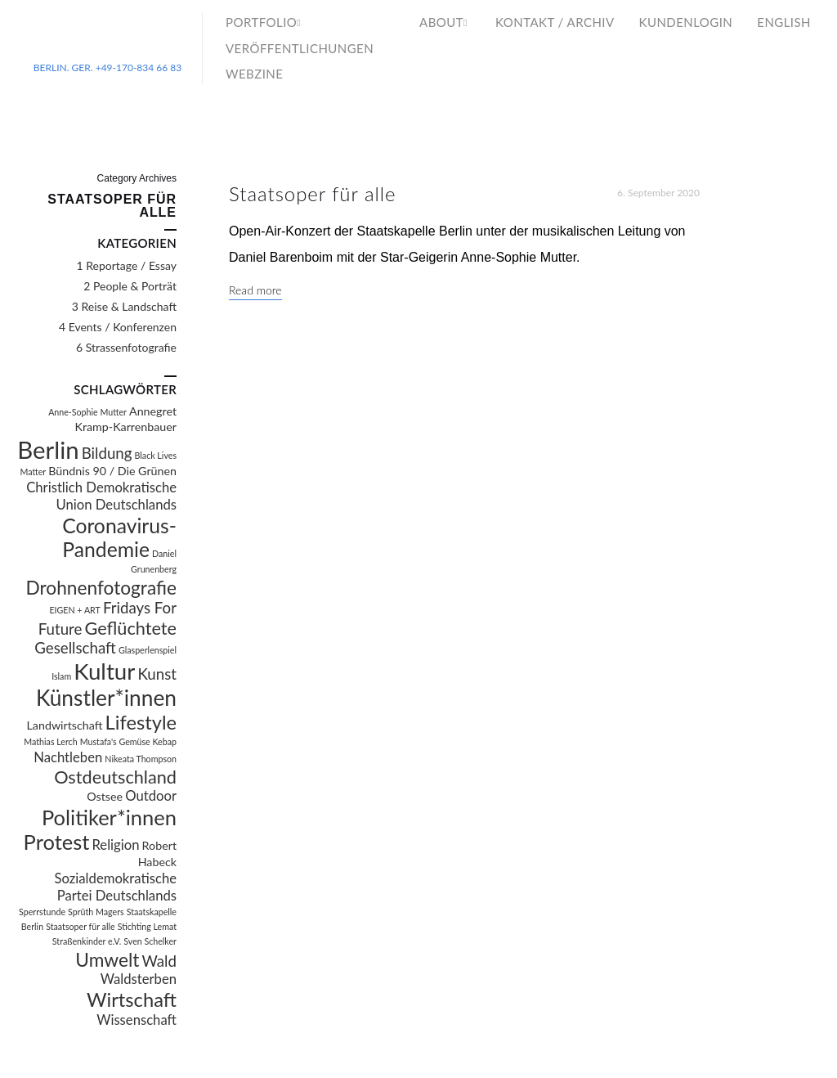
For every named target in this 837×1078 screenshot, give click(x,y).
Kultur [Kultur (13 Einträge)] (104, 671)
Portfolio (261, 22)
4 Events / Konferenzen (118, 327)
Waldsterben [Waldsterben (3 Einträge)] (139, 979)
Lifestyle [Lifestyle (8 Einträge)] (141, 722)
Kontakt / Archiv (555, 22)
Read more (255, 290)
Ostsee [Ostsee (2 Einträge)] (105, 796)
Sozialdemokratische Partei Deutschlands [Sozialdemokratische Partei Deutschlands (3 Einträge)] (116, 887)
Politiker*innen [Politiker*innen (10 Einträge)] (109, 817)
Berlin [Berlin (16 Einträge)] (47, 449)
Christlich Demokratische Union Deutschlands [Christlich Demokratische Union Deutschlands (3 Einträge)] (101, 496)
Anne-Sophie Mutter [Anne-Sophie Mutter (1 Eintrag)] (87, 411)
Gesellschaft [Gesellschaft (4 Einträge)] (75, 648)
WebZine (254, 73)
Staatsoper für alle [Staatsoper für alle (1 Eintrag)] (80, 926)
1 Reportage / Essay (127, 265)
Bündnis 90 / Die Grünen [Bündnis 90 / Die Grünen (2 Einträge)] (112, 471)
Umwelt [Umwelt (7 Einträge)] (107, 960)
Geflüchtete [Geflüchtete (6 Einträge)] (130, 628)
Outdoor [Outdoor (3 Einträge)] (151, 796)
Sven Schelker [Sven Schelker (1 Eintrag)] (150, 941)
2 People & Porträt (130, 286)
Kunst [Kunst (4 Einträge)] (157, 674)
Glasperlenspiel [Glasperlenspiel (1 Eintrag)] (148, 650)
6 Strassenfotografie (126, 347)
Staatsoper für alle (312, 193)
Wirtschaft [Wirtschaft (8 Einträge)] (132, 999)
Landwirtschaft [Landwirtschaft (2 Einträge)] (65, 725)
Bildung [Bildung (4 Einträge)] (107, 453)
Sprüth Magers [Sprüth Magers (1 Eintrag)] (96, 911)
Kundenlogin (686, 22)
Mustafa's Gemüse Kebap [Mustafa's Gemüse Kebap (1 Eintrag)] (128, 741)
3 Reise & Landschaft (124, 306)
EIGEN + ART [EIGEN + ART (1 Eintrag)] (74, 609)
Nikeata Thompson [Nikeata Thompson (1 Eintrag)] (141, 758)
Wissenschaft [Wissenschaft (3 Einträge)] (136, 1020)
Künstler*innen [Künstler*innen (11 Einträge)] (106, 698)
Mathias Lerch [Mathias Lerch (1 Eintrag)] (50, 741)
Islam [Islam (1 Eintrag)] (61, 676)
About (441, 22)
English (784, 22)
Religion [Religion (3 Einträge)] (115, 845)
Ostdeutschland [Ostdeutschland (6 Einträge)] (115, 777)
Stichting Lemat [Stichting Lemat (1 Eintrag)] (147, 926)
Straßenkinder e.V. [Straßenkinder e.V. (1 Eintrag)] (86, 941)
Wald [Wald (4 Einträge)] (159, 961)
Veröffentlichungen (300, 48)
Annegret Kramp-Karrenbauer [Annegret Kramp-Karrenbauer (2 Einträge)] (126, 418)
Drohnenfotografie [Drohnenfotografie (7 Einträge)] (101, 588)
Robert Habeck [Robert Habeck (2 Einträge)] (157, 853)
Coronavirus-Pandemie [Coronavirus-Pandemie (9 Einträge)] (119, 538)
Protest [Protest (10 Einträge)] (57, 841)
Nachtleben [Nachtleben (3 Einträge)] (68, 757)
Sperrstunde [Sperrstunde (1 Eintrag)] (42, 911)
